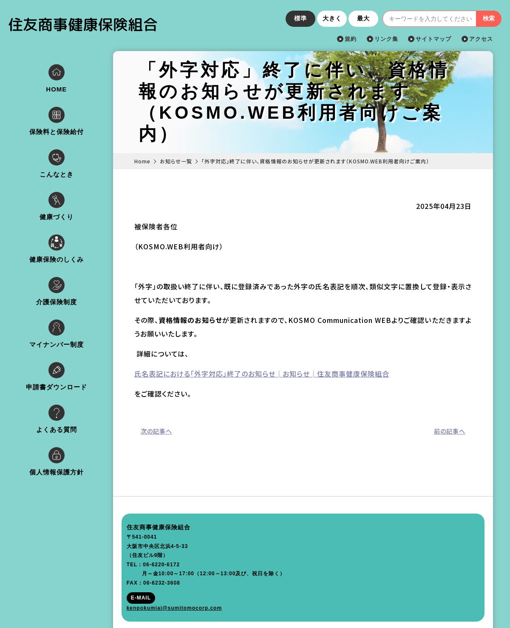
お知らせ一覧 (185, 161)
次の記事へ (165, 431)
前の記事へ (449, 431)
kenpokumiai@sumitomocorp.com (61, 597)
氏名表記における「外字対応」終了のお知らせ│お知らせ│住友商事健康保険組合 (271, 373)
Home (152, 161)
